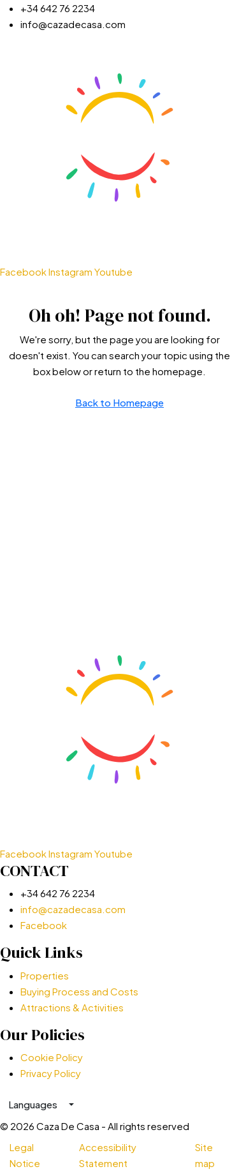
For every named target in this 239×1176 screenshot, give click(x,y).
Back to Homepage (119, 402)
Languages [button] (33, 1104)
